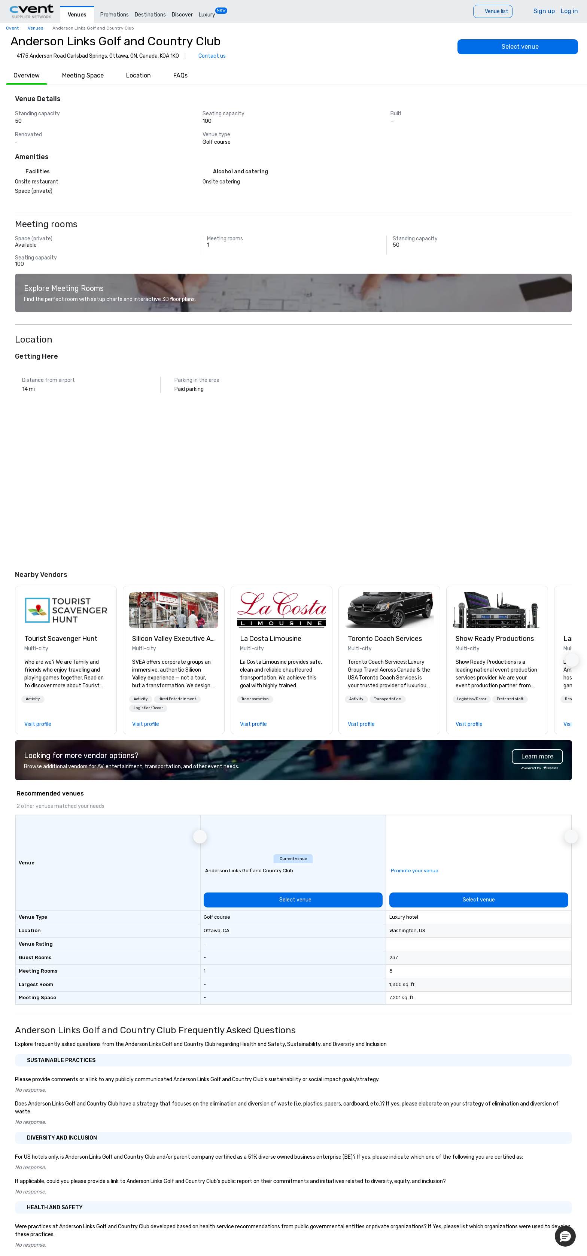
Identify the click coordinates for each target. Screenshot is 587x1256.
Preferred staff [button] (510, 699)
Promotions (114, 15)
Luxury (207, 15)
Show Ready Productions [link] (495, 639)
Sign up (544, 11)
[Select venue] (517, 46)
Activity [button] (33, 699)
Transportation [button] (255, 699)
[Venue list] (493, 11)
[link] (65, 610)
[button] (33, 699)
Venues (77, 15)
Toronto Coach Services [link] (385, 639)
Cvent (12, 28)
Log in (569, 11)
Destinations (150, 15)
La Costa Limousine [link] (270, 639)
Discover (182, 15)
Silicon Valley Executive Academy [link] (173, 639)
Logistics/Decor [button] (148, 708)
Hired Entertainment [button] (177, 699)
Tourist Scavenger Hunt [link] (60, 639)
